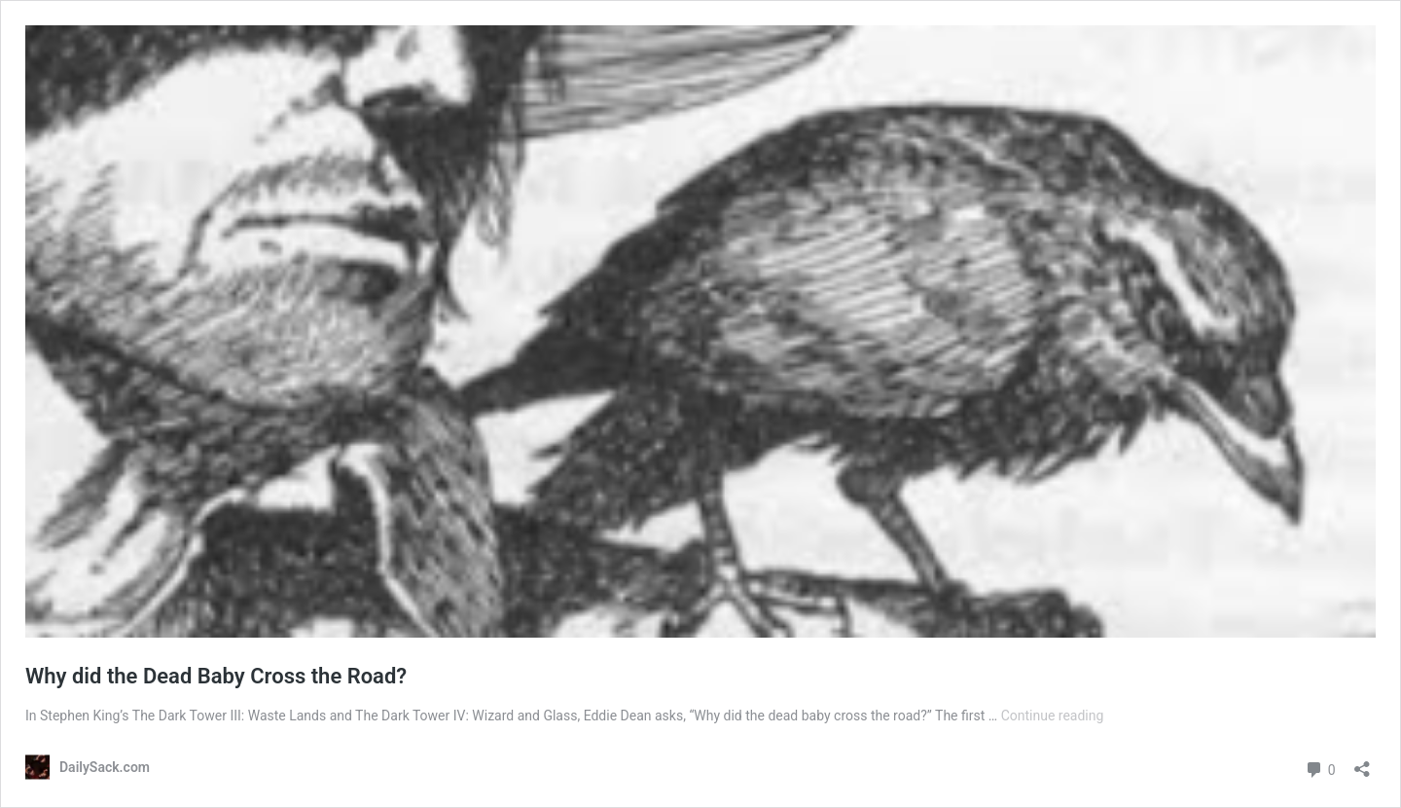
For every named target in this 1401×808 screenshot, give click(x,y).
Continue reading (1052, 715)
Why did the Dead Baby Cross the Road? (216, 676)
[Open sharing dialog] (1362, 763)
